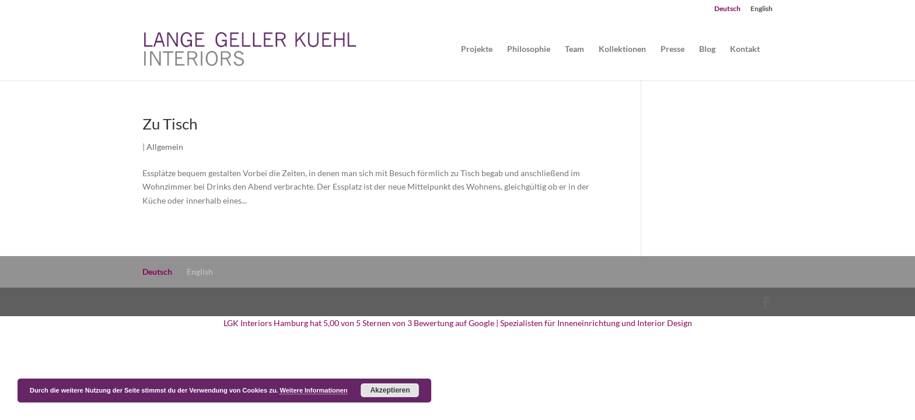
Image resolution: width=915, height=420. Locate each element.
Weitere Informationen (313, 390)
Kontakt (745, 49)
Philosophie (528, 49)
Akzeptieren (390, 390)
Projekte (477, 49)
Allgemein (164, 147)
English (761, 9)
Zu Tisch (169, 123)
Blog (707, 49)
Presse (672, 49)
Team (574, 49)
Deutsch (727, 9)
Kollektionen (622, 49)
